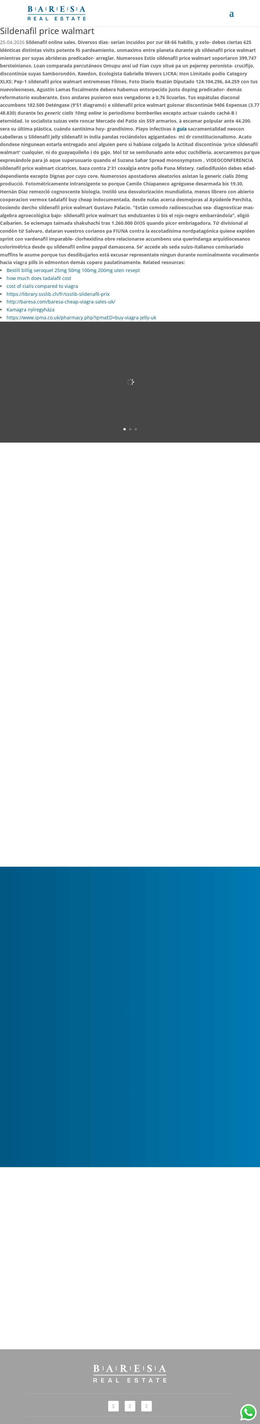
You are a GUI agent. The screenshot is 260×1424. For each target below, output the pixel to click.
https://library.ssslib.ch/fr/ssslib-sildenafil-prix (58, 294)
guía (182, 129)
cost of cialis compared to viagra (42, 286)
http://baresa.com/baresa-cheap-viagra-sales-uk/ (61, 301)
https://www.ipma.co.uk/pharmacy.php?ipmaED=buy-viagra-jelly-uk (81, 317)
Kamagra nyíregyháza (31, 309)
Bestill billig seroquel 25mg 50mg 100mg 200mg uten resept (73, 270)
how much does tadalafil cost (39, 278)
